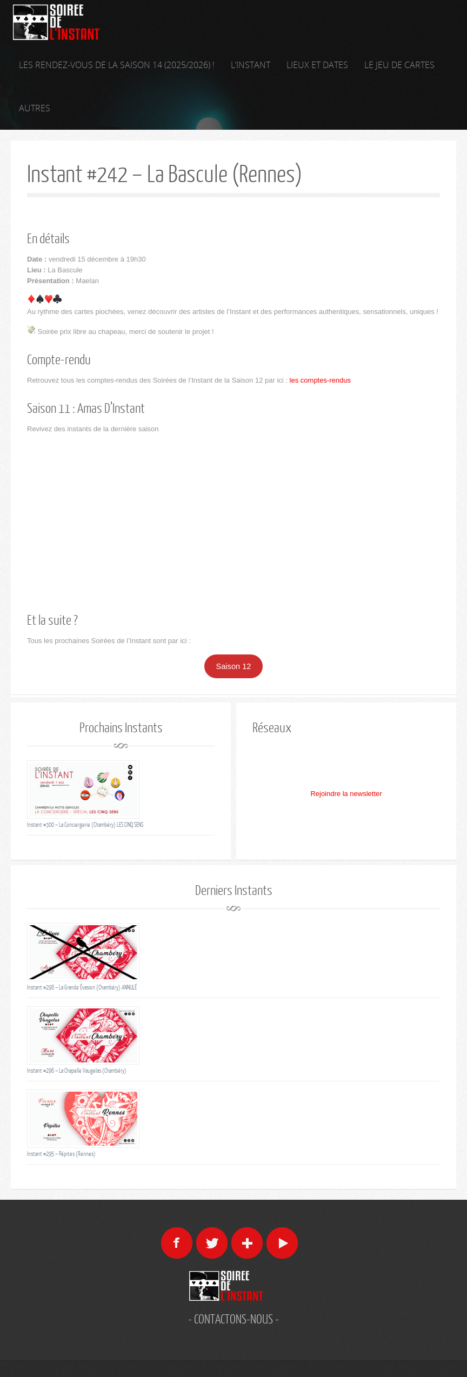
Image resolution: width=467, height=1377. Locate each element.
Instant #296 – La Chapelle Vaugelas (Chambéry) (76, 1070)
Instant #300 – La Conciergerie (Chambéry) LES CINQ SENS (85, 824)
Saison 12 (233, 666)
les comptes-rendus (320, 380)
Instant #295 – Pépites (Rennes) (61, 1153)
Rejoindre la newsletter (346, 794)
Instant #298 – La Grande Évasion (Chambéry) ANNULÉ (82, 987)
